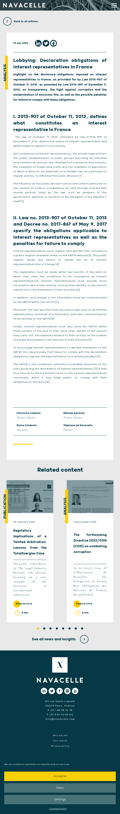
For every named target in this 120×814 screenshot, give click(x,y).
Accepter (60, 776)
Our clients (60, 741)
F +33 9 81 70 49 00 (60, 714)
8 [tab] (82, 628)
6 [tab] (69, 628)
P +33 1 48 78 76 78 (60, 710)
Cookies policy (58, 808)
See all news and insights (60, 639)
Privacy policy (60, 746)
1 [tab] (38, 628)
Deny (60, 788)
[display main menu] (114, 5)
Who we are (60, 735)
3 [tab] (50, 628)
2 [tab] (44, 628)
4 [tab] (57, 628)
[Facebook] (53, 43)
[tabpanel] (30, 551)
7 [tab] (76, 628)
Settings (60, 799)
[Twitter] (46, 43)
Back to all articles (20, 21)
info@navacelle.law (60, 719)
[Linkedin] (38, 43)
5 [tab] (63, 628)
